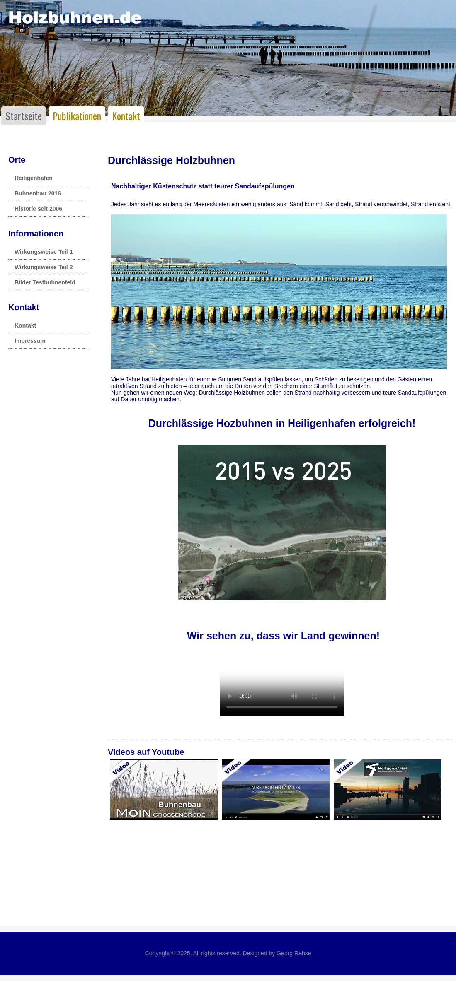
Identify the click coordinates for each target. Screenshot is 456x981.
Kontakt (126, 115)
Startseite (23, 115)
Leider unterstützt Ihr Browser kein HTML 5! (282, 685)
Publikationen (77, 115)
